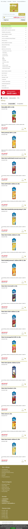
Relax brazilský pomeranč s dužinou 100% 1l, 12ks (14, 260)
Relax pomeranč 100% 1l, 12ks (9, 132)
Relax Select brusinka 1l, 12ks (9, 388)
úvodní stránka (4, 522)
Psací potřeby (4, 491)
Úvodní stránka (5, 97)
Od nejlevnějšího (11, 103)
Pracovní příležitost (21, 1)
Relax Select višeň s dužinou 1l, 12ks (10, 311)
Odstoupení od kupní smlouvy (8, 472)
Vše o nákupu (3, 1)
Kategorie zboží (14, 23)
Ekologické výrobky (6, 484)
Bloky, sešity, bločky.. (6, 488)
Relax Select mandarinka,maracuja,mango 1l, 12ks (14, 209)
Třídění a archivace (5, 490)
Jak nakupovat (5, 469)
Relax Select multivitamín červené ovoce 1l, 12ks (14, 158)
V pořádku (13, 528)
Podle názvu (4, 103)
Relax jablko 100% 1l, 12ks (8, 107)
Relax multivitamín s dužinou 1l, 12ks (11, 183)
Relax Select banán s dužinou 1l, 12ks (11, 439)
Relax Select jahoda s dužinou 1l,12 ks (11, 362)
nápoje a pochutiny (12, 97)
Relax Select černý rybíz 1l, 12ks (9, 286)
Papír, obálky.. (4, 485)
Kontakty (9, 1)
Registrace (6, 20)
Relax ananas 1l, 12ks (7, 413)
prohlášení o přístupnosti (8, 523)
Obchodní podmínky (6, 471)
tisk (2, 523)
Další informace (19, 528)
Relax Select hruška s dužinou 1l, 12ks (11, 235)
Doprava (14, 1)
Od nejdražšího (20, 103)
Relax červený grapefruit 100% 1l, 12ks (11, 337)
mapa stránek (10, 522)
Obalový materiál (5, 487)
